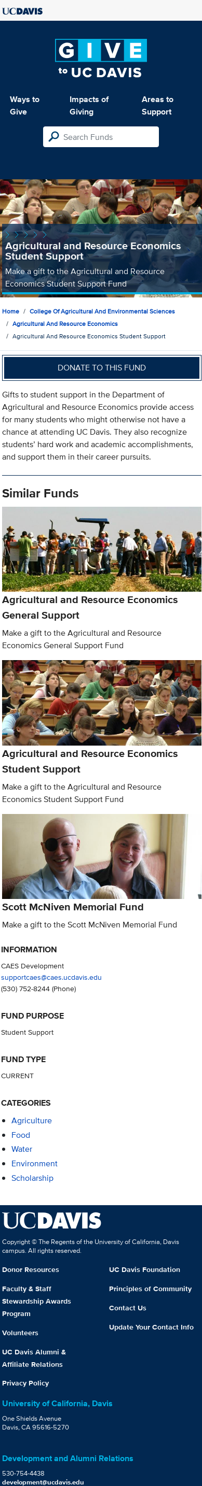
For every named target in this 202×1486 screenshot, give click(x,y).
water (21, 1149)
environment (34, 1163)
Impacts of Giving (89, 105)
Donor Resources (30, 1269)
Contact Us (127, 1308)
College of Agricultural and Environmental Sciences (102, 311)
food (20, 1135)
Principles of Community (150, 1288)
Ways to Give (24, 105)
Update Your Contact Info (151, 1327)
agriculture (31, 1120)
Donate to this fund (102, 368)
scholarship (32, 1178)
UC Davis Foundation (144, 1269)
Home (10, 311)
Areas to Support (157, 105)
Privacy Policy (25, 1383)
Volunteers (20, 1332)
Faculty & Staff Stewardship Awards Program (36, 1301)
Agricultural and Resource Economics (65, 323)
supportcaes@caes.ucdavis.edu (51, 976)
